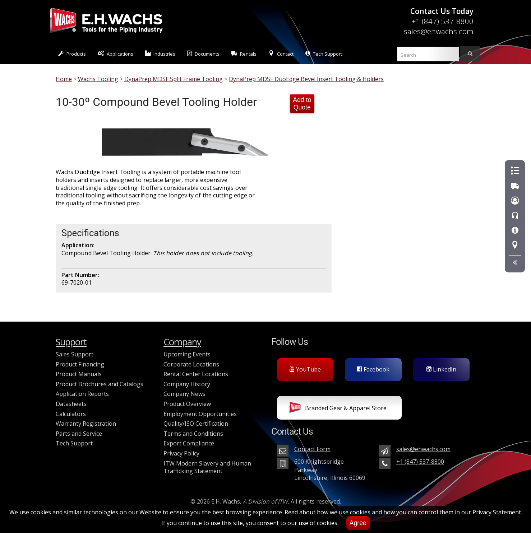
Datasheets (71, 404)
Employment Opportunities (200, 414)
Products (72, 53)
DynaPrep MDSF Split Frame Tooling (173, 79)
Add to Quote (302, 103)
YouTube (305, 369)
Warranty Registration (86, 423)
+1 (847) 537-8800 (442, 21)
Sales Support (74, 354)
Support (71, 342)
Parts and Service (79, 434)
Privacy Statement (496, 512)
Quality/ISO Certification (195, 423)
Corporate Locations (191, 364)
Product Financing (80, 364)
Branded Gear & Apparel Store (338, 408)
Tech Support (323, 53)
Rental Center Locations (195, 374)
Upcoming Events (187, 354)
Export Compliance (188, 443)
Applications (115, 53)
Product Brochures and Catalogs (99, 384)
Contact (281, 53)
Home (64, 79)
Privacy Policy (181, 453)
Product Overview (187, 404)
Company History (186, 384)
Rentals (244, 53)
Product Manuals (79, 374)
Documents (203, 53)
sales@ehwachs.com (439, 31)
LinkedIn (441, 369)
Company (182, 342)
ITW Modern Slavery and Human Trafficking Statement (207, 467)
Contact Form (312, 449)
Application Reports (82, 394)
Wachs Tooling (98, 79)
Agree (358, 523)
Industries (160, 53)
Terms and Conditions (193, 434)
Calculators (71, 414)
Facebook (373, 369)
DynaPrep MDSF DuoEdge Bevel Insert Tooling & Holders (306, 79)
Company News (184, 394)
